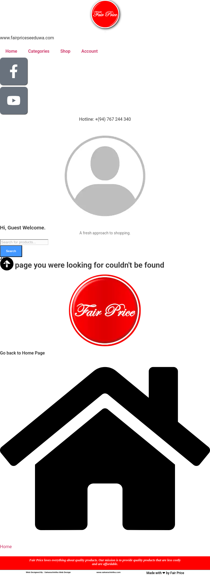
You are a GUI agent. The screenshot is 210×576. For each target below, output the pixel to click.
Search (11, 251)
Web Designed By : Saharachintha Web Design (48, 572)
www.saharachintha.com (109, 572)
